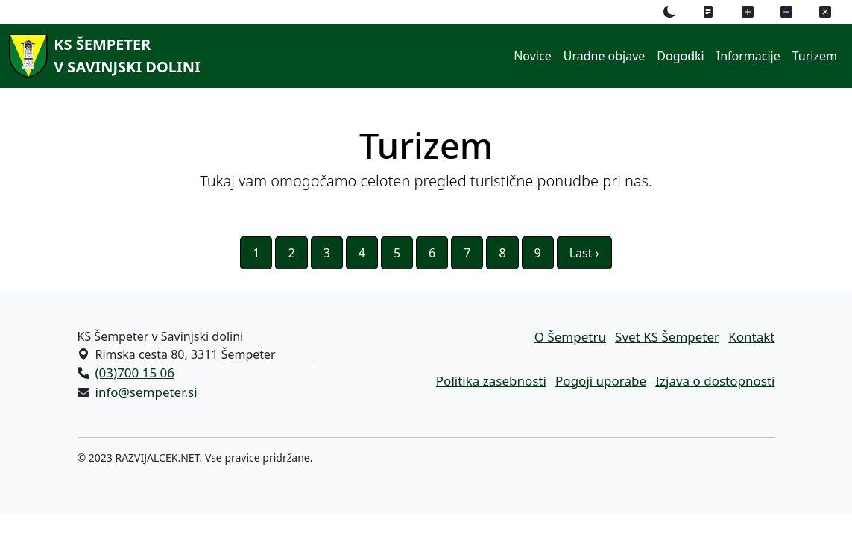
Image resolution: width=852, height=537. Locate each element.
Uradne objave (605, 56)
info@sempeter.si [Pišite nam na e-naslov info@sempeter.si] (146, 392)
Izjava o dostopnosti (714, 380)
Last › (584, 253)
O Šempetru (570, 336)
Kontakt (751, 336)
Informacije (748, 56)
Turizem (814, 56)
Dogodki (680, 56)
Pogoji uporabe (600, 380)
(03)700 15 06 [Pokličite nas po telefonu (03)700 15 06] (135, 372)
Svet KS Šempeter (667, 336)
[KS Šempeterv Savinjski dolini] (102, 56)
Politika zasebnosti (491, 380)
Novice (532, 56)
